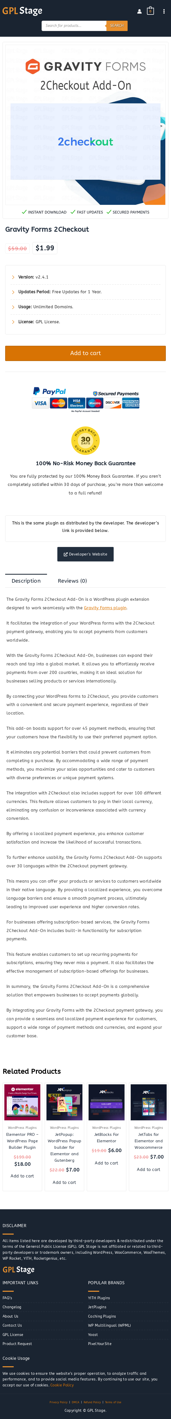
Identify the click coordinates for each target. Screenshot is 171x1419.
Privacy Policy (58, 1402)
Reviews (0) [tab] (72, 581)
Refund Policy (92, 1402)
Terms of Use (113, 1402)
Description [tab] (26, 581)
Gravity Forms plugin (105, 608)
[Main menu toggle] (164, 11)
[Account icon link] (139, 11)
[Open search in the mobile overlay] (85, 25)
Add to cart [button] (22, 1176)
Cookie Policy (62, 1385)
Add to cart (85, 352)
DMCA (75, 1402)
